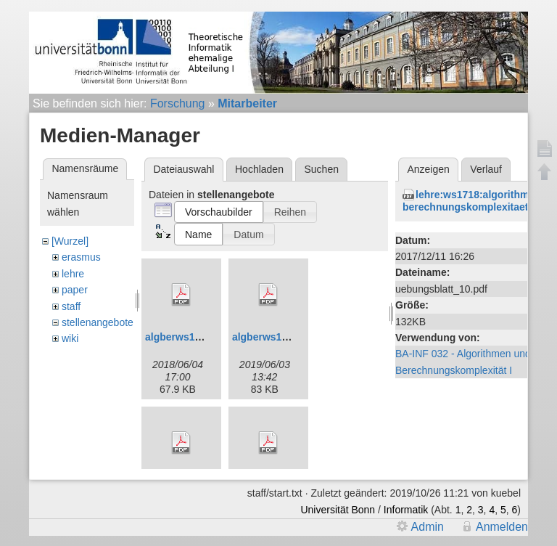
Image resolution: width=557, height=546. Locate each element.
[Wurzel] (69, 241)
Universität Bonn (337, 510)
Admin (427, 527)
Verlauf (486, 169)
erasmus (81, 257)
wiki (70, 338)
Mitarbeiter (247, 103)
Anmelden (502, 527)
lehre (73, 274)
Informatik (406, 510)
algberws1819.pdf (188, 337)
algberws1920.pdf (275, 337)
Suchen (322, 169)
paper (75, 290)
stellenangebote (97, 322)
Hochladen (259, 169)
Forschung (177, 103)
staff (71, 306)
